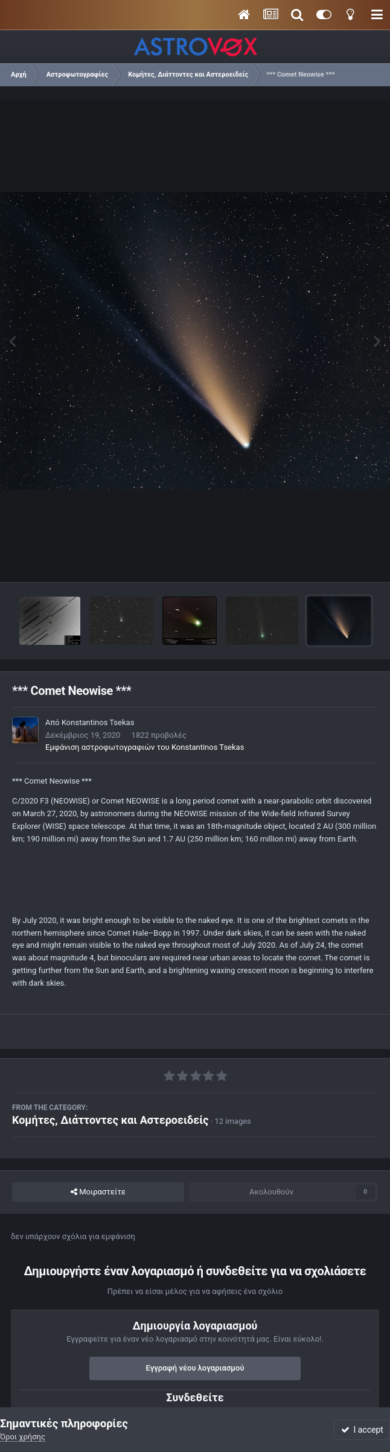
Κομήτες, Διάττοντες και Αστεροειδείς (110, 1120)
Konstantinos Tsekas (98, 722)
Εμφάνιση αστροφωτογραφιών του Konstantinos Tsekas (144, 747)
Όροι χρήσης (22, 1436)
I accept (362, 1430)
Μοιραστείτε (98, 1192)
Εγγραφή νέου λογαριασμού (195, 1367)
